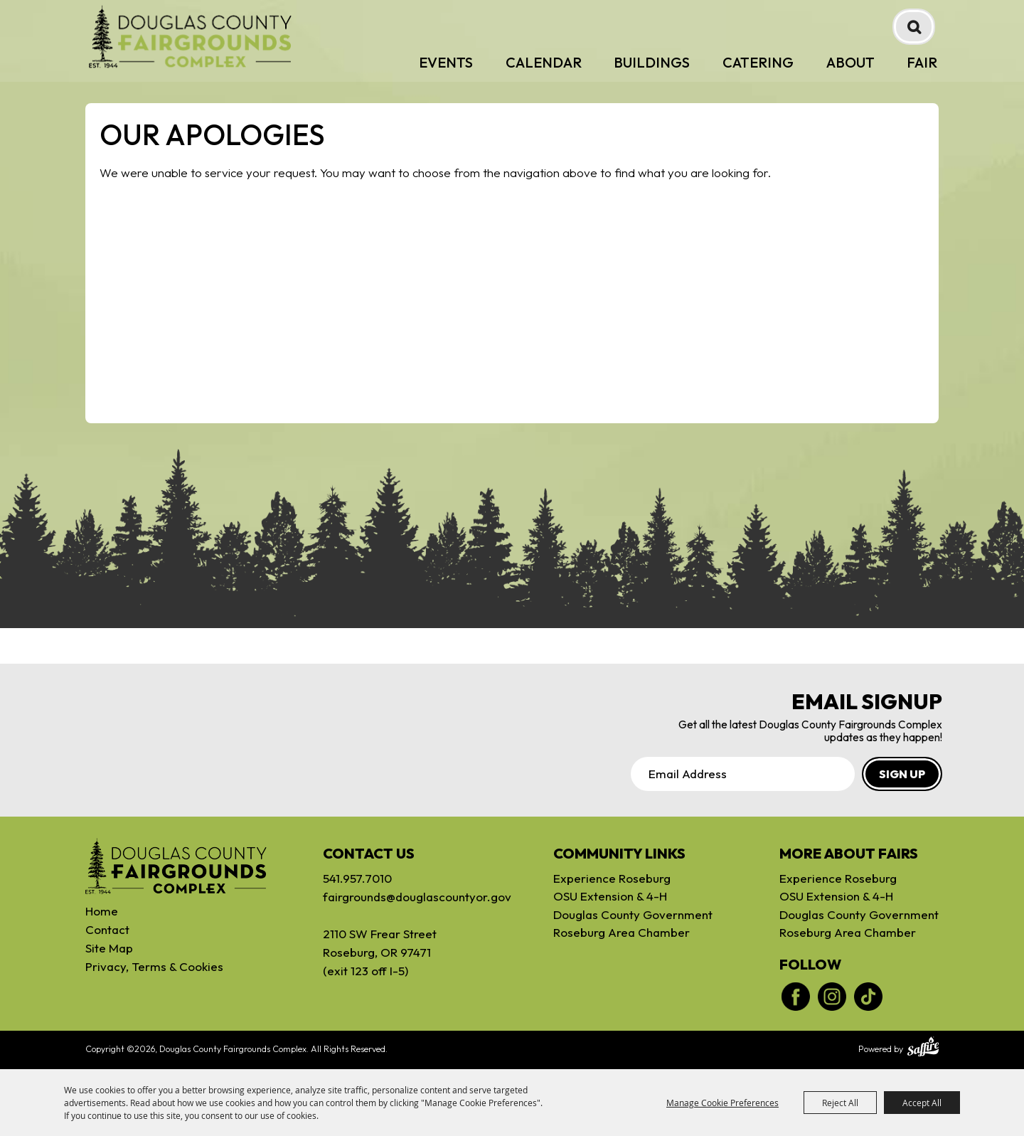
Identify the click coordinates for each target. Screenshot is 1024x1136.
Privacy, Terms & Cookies (154, 966)
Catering (758, 62)
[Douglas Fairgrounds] (176, 866)
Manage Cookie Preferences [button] (722, 1102)
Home (101, 910)
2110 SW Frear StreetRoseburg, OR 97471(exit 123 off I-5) (380, 952)
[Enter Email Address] (743, 774)
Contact (107, 929)
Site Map (109, 947)
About (850, 62)
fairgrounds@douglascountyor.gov (404, 896)
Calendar (544, 62)
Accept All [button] (922, 1102)
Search (913, 27)
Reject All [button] (840, 1102)
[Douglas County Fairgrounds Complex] (190, 36)
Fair (922, 62)
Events (446, 62)
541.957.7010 (357, 878)
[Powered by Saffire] (923, 1048)
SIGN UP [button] (902, 774)
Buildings (652, 62)
